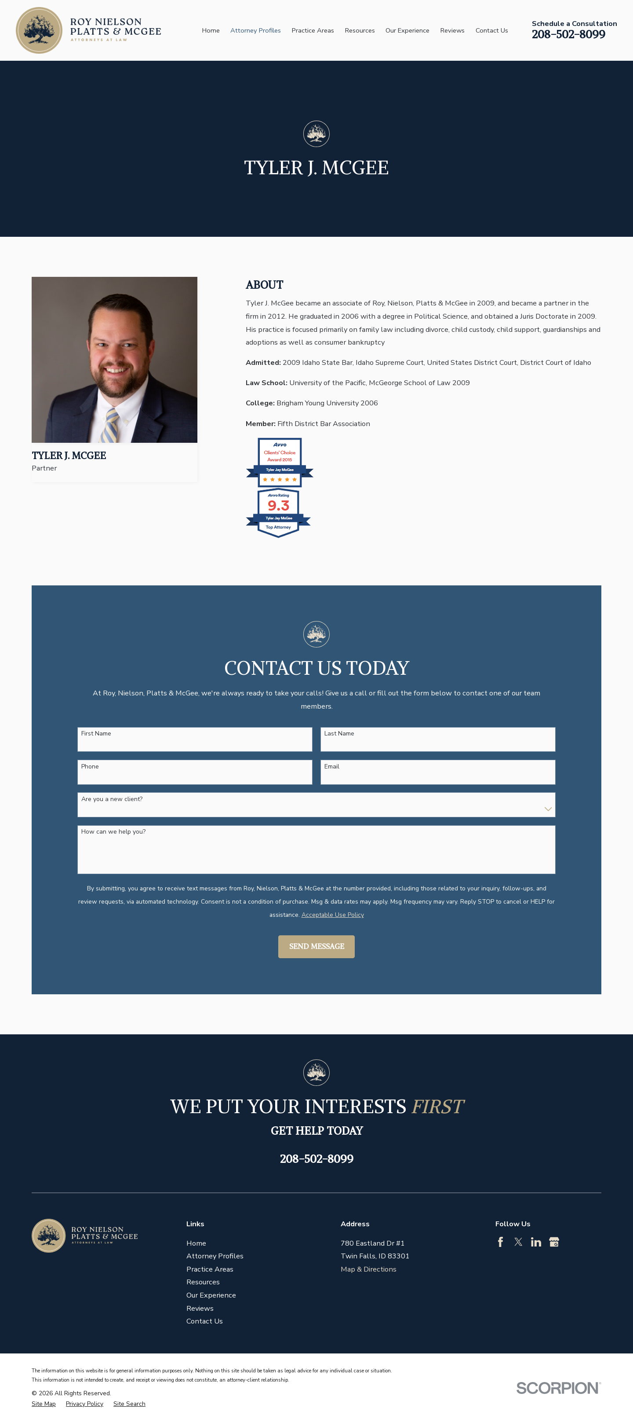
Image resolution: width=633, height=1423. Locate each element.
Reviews (200, 1308)
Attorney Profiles (215, 1256)
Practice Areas (209, 1269)
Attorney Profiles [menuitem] (255, 30)
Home (196, 1243)
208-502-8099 (568, 34)
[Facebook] (500, 1242)
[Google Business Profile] (554, 1242)
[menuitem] (44, 1404)
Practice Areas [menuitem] (313, 30)
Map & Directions (369, 1269)
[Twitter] (518, 1242)
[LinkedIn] (536, 1242)
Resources (203, 1282)
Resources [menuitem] (360, 30)
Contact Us (204, 1321)
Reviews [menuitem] (452, 30)
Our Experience (211, 1295)
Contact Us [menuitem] (492, 30)
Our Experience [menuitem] (407, 30)
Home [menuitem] (211, 30)
